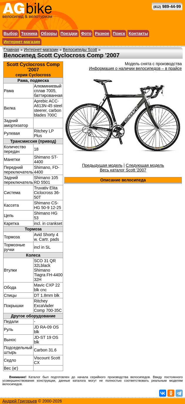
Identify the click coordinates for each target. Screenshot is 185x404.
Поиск (119, 33)
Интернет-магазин (22, 41)
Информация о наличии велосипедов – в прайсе (135, 68)
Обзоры (49, 33)
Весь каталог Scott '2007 (123, 170)
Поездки (69, 33)
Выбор (11, 33)
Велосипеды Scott (80, 49)
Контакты (138, 33)
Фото (86, 33)
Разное (102, 33)
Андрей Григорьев (19, 401)
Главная (11, 49)
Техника (29, 33)
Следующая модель (145, 165)
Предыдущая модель (102, 165)
